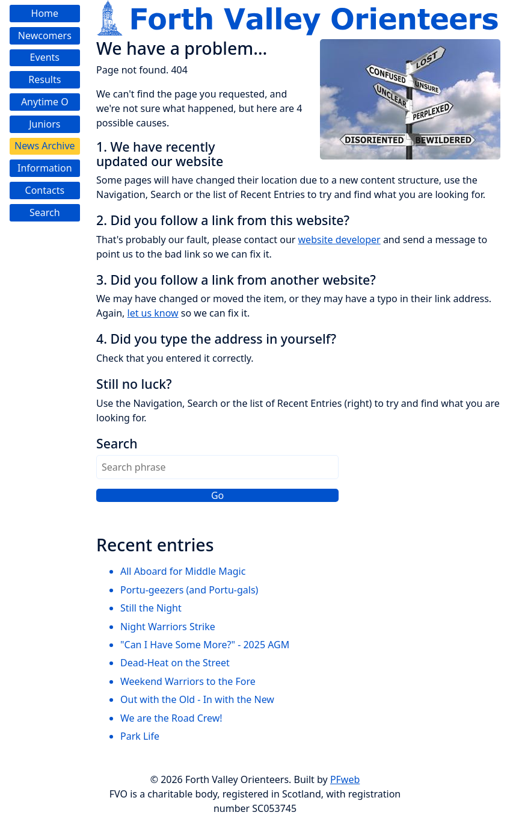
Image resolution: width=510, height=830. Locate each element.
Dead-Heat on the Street (175, 662)
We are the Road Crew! (171, 718)
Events (45, 57)
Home (45, 13)
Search (44, 212)
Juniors (44, 124)
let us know (153, 313)
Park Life (139, 736)
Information (44, 168)
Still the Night (151, 608)
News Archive (44, 145)
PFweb (345, 779)
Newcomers (45, 35)
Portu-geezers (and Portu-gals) (189, 589)
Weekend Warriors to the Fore (188, 681)
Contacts (45, 190)
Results (44, 79)
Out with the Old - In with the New (197, 699)
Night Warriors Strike (167, 626)
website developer (339, 239)
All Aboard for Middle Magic (182, 571)
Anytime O (45, 101)
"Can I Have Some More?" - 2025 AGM (204, 644)
